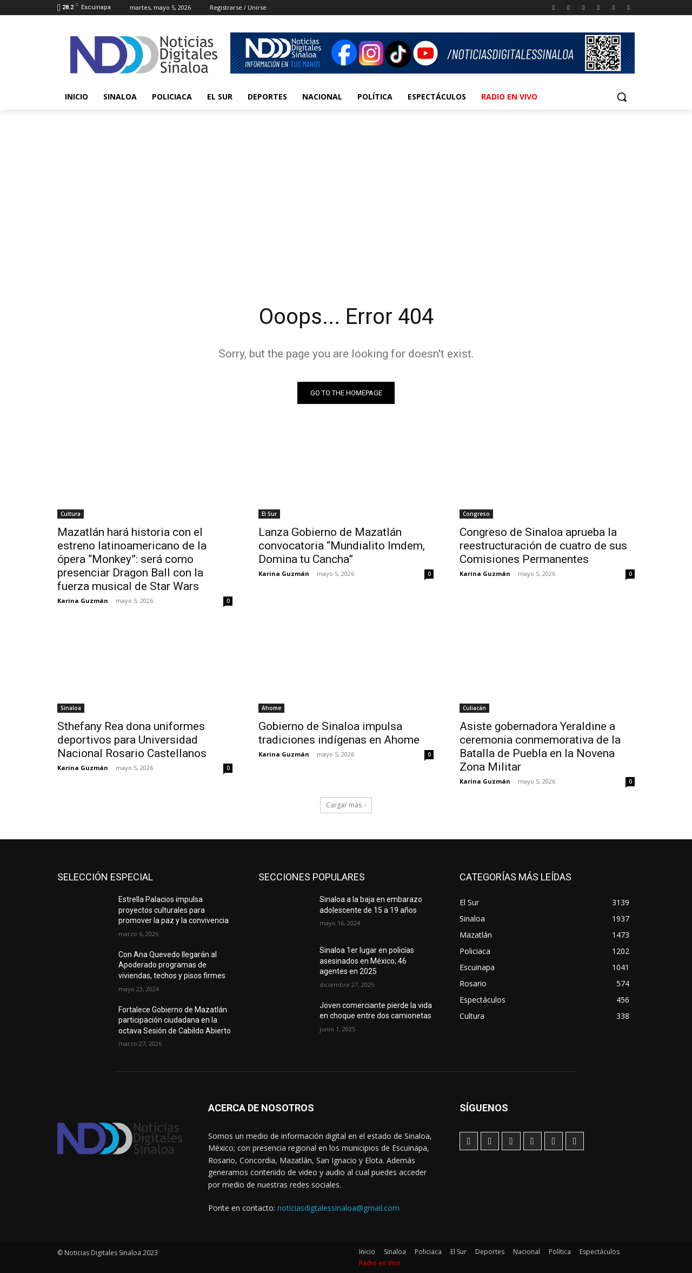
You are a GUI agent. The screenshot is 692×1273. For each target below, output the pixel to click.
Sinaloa (71, 708)
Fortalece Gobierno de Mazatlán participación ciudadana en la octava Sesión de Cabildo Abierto (174, 1020)
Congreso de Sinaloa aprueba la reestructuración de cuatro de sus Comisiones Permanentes (543, 546)
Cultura (71, 514)
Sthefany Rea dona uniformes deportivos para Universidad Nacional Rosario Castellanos (132, 740)
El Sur (269, 514)
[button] (622, 97)
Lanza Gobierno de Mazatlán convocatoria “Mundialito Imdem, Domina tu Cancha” (341, 546)
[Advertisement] (346, 191)
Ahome (271, 708)
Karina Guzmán (82, 600)
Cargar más (346, 805)
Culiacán (474, 708)
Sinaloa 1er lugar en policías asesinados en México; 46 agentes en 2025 (367, 961)
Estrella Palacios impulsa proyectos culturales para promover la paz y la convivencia (173, 910)
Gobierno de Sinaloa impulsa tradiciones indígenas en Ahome (339, 733)
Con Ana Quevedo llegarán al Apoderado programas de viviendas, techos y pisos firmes (171, 965)
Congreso (476, 514)
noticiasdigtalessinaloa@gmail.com (338, 1208)
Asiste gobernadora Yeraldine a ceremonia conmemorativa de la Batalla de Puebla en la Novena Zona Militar (540, 746)
